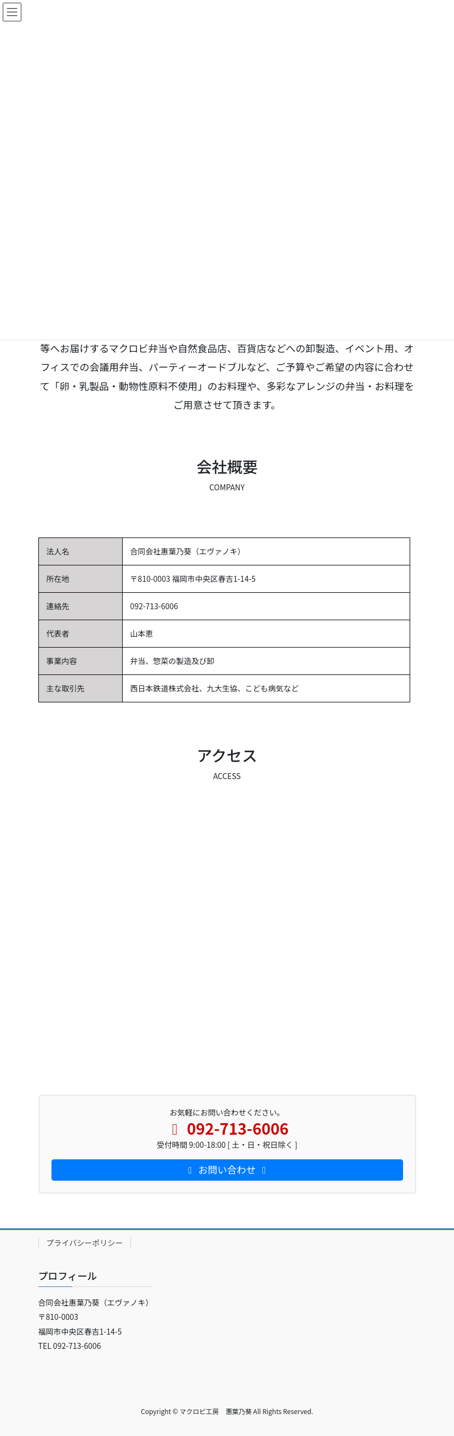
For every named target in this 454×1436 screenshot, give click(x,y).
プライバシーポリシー (85, 1242)
